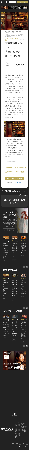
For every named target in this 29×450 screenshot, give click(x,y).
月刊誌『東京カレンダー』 (24, 424)
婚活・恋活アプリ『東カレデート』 (24, 427)
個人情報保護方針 (19, 425)
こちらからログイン (17, 182)
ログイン (13, 2)
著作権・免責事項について (19, 430)
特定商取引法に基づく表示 (19, 434)
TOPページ (16, 421)
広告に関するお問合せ (16, 430)
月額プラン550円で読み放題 (14, 178)
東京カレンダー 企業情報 (16, 435)
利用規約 (19, 422)
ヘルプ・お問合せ (16, 425)
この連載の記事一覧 (9, 230)
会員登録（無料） (23, 2)
